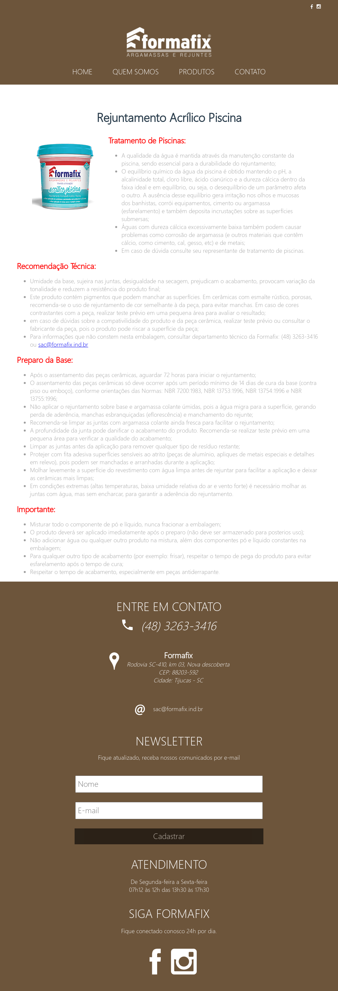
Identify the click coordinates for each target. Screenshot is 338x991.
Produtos (197, 71)
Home (82, 71)
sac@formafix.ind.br (63, 344)
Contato (250, 71)
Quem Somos (136, 71)
